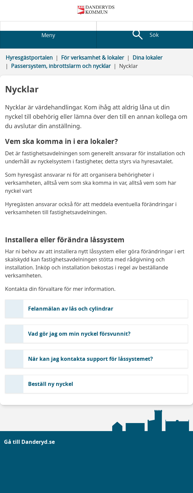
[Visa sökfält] (144, 35)
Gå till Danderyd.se (29, 441)
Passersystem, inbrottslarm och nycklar (61, 66)
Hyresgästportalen (29, 57)
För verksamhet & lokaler (92, 57)
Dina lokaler (148, 57)
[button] (96, 309)
